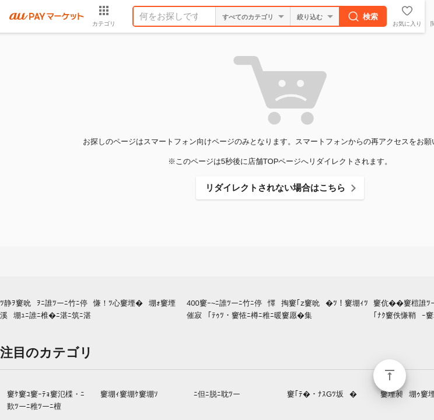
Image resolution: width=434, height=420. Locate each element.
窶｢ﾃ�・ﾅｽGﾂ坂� (322, 394)
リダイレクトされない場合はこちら (275, 187)
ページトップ (389, 375)
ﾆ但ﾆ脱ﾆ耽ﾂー (217, 394)
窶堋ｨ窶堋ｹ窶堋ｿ (129, 394)
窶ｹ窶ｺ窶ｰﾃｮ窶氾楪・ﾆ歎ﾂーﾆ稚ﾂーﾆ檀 (46, 400)
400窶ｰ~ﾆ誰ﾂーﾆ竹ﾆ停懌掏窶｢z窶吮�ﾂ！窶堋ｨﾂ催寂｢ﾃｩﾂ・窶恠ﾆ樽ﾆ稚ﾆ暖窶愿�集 (277, 309)
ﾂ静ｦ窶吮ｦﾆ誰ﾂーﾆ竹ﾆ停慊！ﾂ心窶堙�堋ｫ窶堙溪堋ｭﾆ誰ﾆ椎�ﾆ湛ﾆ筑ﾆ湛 (88, 309)
